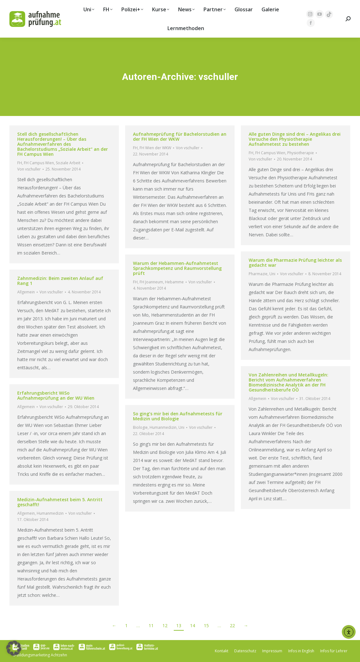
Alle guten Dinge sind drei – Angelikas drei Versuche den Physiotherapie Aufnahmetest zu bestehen (295, 139)
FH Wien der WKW (155, 147)
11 (151, 625)
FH (19, 163)
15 (206, 625)
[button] (14, 648)
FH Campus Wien (39, 163)
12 (164, 625)
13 (178, 625)
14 (192, 625)
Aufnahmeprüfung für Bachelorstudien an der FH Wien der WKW (179, 136)
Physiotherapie (300, 152)
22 (232, 625)
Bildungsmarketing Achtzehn (42, 655)
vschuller (218, 76)
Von (29, 169)
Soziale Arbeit (68, 163)
